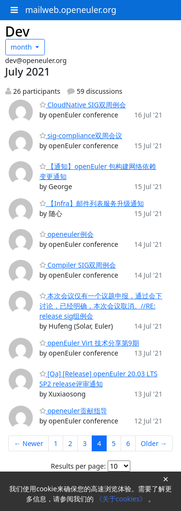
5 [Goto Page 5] (114, 443)
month (22, 46)
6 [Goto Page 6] (128, 443)
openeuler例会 (67, 234)
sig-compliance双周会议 (81, 135)
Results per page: (78, 466)
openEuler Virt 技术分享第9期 (89, 342)
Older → (154, 443)
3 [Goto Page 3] (85, 443)
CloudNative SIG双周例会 (83, 104)
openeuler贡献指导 (73, 410)
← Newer (28, 443)
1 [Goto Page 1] (56, 443)
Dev (17, 31)
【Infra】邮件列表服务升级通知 (92, 203)
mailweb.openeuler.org (70, 9)
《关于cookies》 (122, 498)
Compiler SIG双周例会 (78, 264)
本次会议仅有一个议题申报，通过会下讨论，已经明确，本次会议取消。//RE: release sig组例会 (101, 305)
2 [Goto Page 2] (70, 443)
